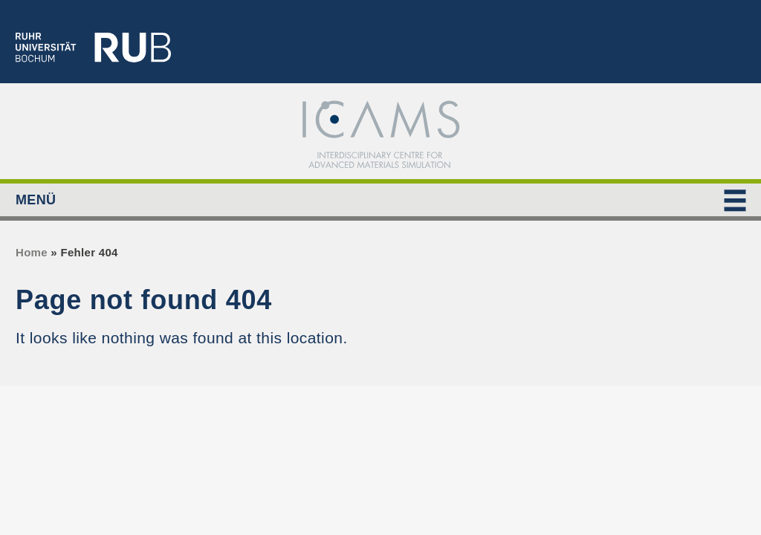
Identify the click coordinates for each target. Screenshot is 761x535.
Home (32, 252)
